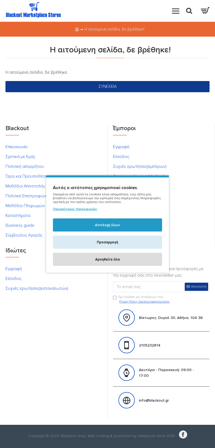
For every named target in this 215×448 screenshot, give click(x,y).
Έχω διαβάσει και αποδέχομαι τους (142, 299)
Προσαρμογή (107, 242)
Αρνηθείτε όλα (107, 259)
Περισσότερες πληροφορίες (75, 209)
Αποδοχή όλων (107, 225)
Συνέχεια (107, 86)
